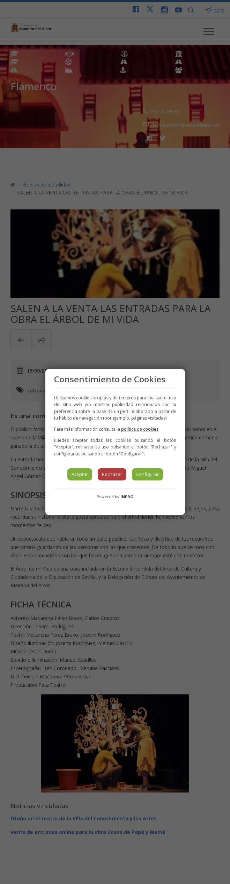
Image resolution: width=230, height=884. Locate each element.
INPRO (126, 496)
